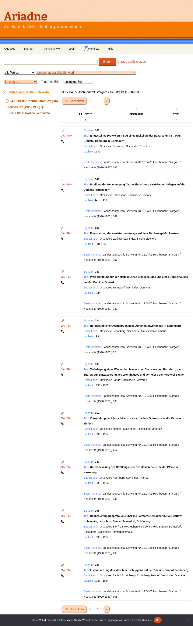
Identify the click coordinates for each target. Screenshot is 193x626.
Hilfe (110, 48)
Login (71, 48)
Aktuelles (9, 48)
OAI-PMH (66, 135)
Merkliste (91, 48)
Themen (29, 48)
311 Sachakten (74, 101)
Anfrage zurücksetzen (131, 61)
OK (158, 620)
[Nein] (188, 620)
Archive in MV (51, 48)
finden (107, 61)
